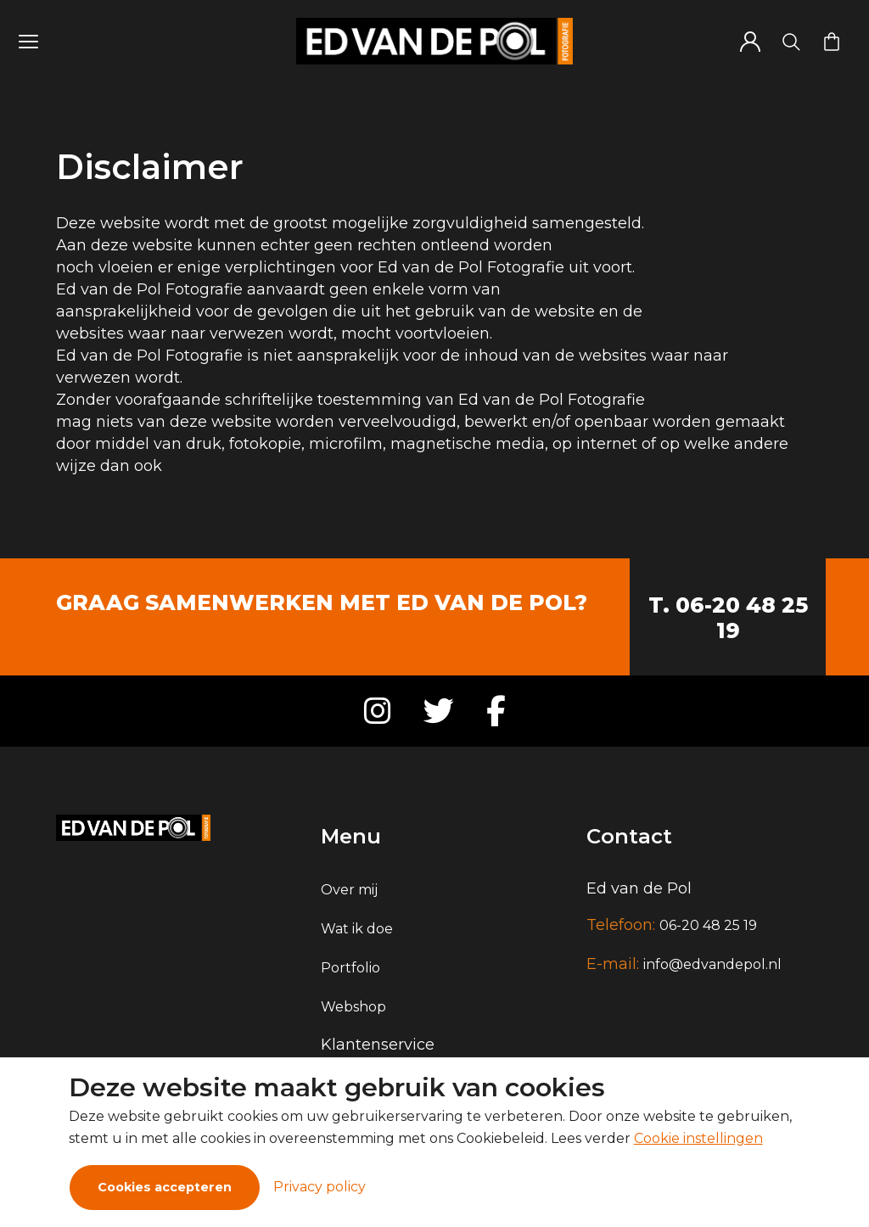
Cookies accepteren (165, 1187)
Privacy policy (319, 1187)
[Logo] (434, 41)
